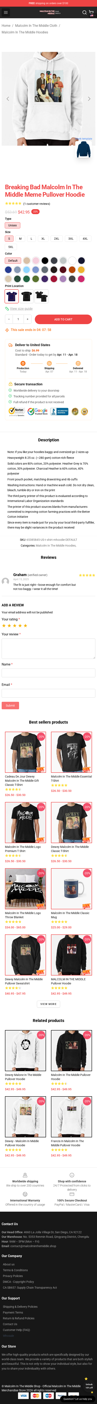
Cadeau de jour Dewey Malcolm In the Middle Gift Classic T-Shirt (22, 780)
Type (8, 218)
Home (6, 26)
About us (9, 1264)
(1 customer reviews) (36, 203)
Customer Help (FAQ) (16, 1330)
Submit (10, 705)
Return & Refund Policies (18, 1318)
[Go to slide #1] (27, 170)
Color (8, 253)
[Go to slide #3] (70, 170)
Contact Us (10, 1324)
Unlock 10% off (89, 1386)
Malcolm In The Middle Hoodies (25, 32)
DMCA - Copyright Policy (18, 1281)
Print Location (14, 286)
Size (8, 232)
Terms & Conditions (15, 1270)
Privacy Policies (13, 1276)
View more (48, 1004)
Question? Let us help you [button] (77, 1399)
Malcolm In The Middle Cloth (36, 26)
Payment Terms (13, 1312)
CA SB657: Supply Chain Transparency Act (30, 1287)
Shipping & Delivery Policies (20, 1306)
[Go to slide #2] (48, 170)
